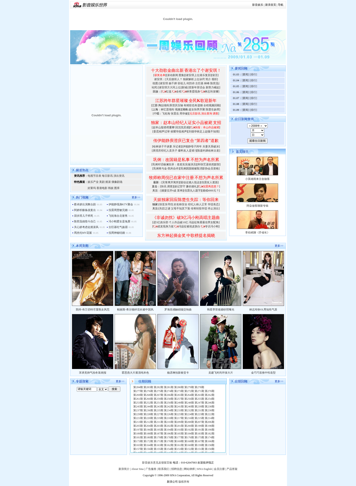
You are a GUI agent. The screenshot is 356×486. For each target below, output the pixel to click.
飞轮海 (166, 113)
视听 (214, 79)
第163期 (158, 445)
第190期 (209, 429)
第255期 (199, 398)
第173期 (138, 441)
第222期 (209, 414)
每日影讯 (107, 175)
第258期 (168, 398)
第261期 (138, 398)
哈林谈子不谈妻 (162, 146)
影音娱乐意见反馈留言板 (157, 462)
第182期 (209, 433)
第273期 (179, 391)
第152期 (189, 449)
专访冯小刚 (212, 226)
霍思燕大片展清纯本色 (135, 372)
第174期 (209, 437)
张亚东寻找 (166, 204)
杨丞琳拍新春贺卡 (178, 372)
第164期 (148, 445)
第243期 (158, 406)
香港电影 (101, 188)
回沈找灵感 (182, 127)
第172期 (148, 441)
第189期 (138, 433)
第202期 (168, 425)
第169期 (179, 441)
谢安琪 (164, 83)
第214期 (209, 418)
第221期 (138, 418)
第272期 (189, 391)
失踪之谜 (164, 208)
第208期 (189, 422)
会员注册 (219, 469)
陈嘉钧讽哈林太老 (208, 150)
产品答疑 (232, 469)
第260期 (148, 398)
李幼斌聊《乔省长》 (257, 232)
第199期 (199, 425)
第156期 (148, 449)
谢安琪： (159, 79)
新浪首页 (270, 4)
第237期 (138, 410)
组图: (156, 83)
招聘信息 (176, 469)
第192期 (189, 429)
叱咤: (155, 87)
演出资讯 (119, 175)
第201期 (179, 425)
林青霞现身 (193, 91)
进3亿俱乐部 (160, 222)
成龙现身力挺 (165, 226)
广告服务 (151, 469)
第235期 (158, 410)
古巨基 (199, 83)
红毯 (168, 91)
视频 (177, 109)
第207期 (199, 422)
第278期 (199, 387)
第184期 (189, 433)
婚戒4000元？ (211, 190)
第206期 (209, 422)
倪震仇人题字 (192, 190)
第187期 (158, 433)
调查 (170, 186)
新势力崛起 (212, 87)
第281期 (168, 387)
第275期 (158, 391)
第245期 (138, 406)
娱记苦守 (179, 186)
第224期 (189, 414)
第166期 (209, 441)
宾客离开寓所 (170, 182)
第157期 (138, 449)
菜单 (180, 190)
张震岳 (175, 113)
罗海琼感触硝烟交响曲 (178, 309)
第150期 (209, 449)
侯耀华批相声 (179, 131)
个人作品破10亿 (178, 222)
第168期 (189, 441)
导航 (280, 4)
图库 (117, 188)
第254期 (209, 398)
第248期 (189, 402)
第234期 (168, 410)
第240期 (189, 406)
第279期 (189, 387)
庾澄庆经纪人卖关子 (165, 150)
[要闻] (245, 74)
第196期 (148, 429)
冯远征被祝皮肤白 (189, 226)
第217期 (179, 418)
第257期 (179, 398)
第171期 (158, 441)
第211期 (158, 422)
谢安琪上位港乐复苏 (198, 75)
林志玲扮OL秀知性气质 (263, 309)
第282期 (158, 387)
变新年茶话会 (197, 87)
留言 (215, 75)
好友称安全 (180, 204)
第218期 (168, 418)
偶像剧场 (116, 181)
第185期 (179, 433)
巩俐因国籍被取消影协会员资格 (199, 168)
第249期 (179, 402)
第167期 (199, 441)
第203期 (158, 425)
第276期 (148, 391)
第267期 (158, 395)
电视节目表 (94, 175)
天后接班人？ (174, 79)
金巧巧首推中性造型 (263, 372)
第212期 (148, 422)
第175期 (199, 437)
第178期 (168, 437)
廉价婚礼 (191, 186)
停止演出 (213, 208)
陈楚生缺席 (212, 109)
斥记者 (177, 146)
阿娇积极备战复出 (85, 210)
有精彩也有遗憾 (193, 105)
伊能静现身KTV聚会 (121, 204)
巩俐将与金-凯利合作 (166, 168)
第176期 (189, 437)
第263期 (199, 395)
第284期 (138, 387)
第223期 (199, 414)
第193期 (179, 429)
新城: (185, 87)
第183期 (199, 433)
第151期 (199, 449)
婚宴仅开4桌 (168, 190)
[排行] (253, 74)
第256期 (189, 398)
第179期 (158, 437)
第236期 (148, 410)
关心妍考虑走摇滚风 (86, 227)
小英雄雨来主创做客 (257, 179)
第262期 (209, 395)
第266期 (168, 395)
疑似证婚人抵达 (190, 182)
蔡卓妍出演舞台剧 (85, 204)
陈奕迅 (214, 83)
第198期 (209, 425)
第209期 (179, 422)
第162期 (168, 445)
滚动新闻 (172, 75)
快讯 (163, 186)
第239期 (199, 406)
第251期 (158, 402)
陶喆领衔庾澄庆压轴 (170, 105)
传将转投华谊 (199, 208)
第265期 (179, 395)
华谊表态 (213, 204)
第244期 (148, 406)
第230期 (209, 410)
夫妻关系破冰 (211, 146)
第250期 (168, 402)
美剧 (102, 181)
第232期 (189, 410)
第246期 (209, 402)
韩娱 (111, 188)
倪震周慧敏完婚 (118, 210)
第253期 (138, 402)
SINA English (204, 469)
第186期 (168, 433)
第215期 (199, 418)
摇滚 (108, 181)
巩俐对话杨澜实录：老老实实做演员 (174, 164)
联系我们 (163, 469)
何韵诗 (190, 83)
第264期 (189, 395)
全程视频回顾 (211, 105)
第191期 (199, 429)
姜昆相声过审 (161, 131)
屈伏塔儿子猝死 (83, 215)
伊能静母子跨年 (192, 146)
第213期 (138, 422)
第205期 (138, 425)
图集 (181, 75)
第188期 (148, 433)
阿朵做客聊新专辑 (257, 205)
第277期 (138, 391)
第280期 (179, 387)
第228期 (148, 414)
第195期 (158, 429)
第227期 (158, 414)
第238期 (209, 406)
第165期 (138, 445)
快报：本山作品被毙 (207, 127)
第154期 (168, 449)
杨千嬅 (173, 83)
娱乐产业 (93, 181)
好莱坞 (92, 188)
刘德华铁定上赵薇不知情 (204, 131)
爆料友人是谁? (186, 150)
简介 (208, 79)
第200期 (189, 425)
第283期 (148, 387)
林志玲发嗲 (211, 91)
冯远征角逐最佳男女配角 (204, 222)
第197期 (138, 429)
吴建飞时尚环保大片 (220, 372)
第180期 (148, 437)
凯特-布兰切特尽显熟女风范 (92, 309)
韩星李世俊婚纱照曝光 (220, 309)
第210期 (168, 422)
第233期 (179, 410)
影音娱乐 (257, 4)
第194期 (168, 429)
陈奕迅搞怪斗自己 (85, 221)
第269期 (138, 395)
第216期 (189, 418)
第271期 (199, 391)
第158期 (209, 445)
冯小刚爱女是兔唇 (119, 221)
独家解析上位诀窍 (194, 79)
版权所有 (183, 481)
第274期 (168, 391)
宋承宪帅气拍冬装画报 (92, 372)
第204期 (148, 425)
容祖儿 (182, 83)
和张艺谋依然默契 (209, 164)
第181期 (138, 437)
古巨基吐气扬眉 (118, 227)
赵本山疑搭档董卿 (164, 127)
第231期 (199, 410)
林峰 (207, 83)
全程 (179, 91)
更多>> (136, 197)
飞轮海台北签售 (118, 215)
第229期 (138, 414)
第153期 (179, 449)
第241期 (179, 406)
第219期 (158, 418)
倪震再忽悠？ (211, 186)
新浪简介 (124, 469)
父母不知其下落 (180, 208)
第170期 (168, 441)
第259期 (158, 398)
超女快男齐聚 (197, 109)
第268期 (148, 395)
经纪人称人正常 (197, 204)
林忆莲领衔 (167, 109)
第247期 (199, 402)
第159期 (199, 445)
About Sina (137, 469)
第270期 (209, 391)
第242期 (168, 406)
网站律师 (189, 469)
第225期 (179, 414)
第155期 (158, 449)
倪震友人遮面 (209, 182)
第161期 (179, 445)
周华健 (184, 113)
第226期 (168, 414)
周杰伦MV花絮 (83, 232)
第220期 (148, 418)
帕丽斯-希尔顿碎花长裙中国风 (135, 309)
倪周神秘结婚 (117, 232)
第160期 (189, 445)
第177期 (179, 437)
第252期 (148, 402)
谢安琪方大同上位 (170, 87)
